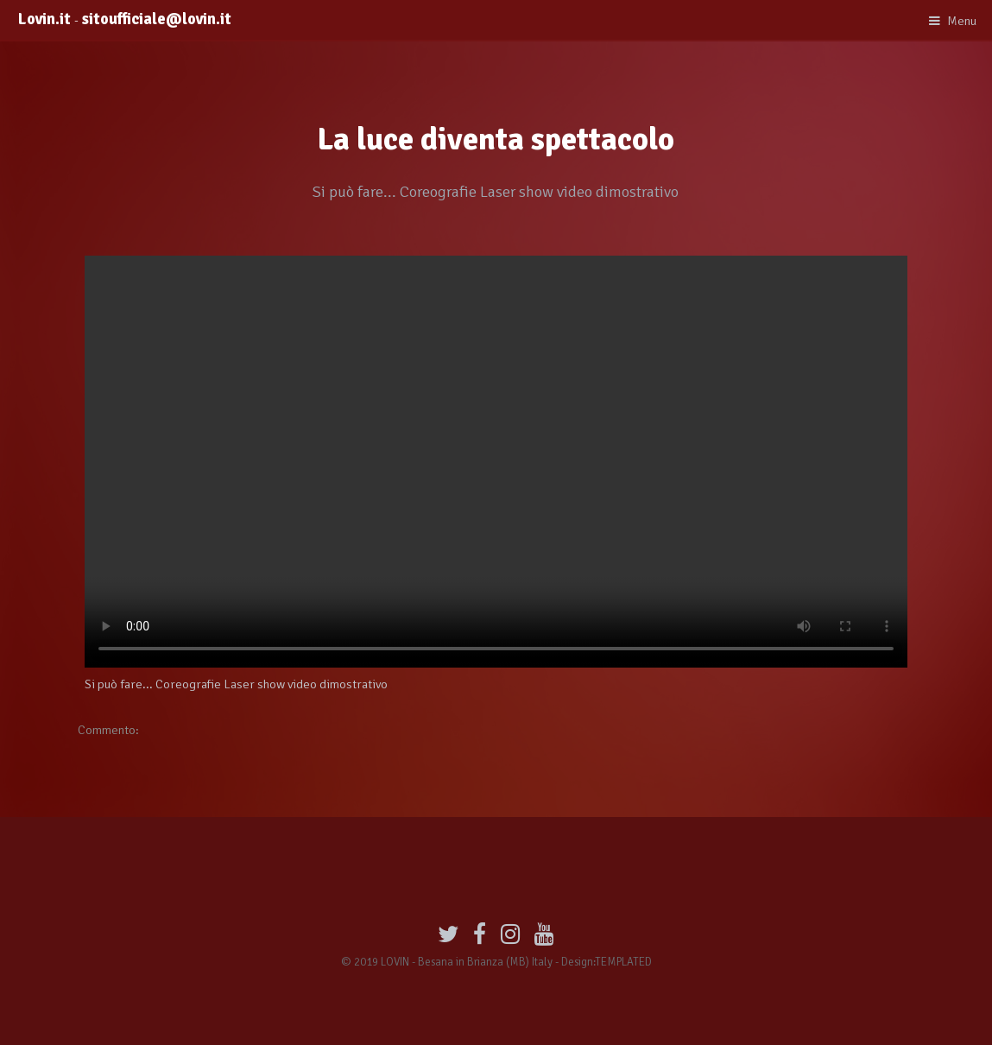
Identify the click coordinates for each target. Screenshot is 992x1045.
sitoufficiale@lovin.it (156, 19)
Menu (961, 20)
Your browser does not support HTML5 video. (496, 462)
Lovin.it (49, 19)
